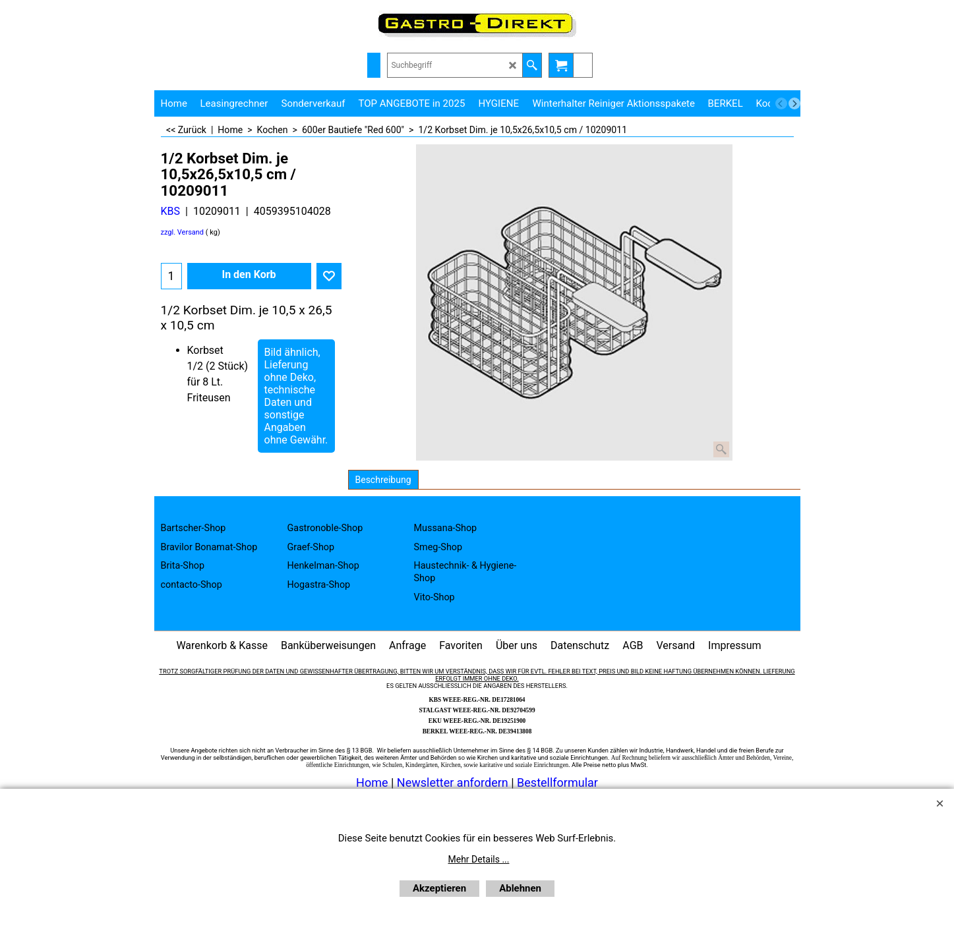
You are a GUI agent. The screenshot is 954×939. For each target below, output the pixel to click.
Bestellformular (557, 782)
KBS (171, 211)
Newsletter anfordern (454, 782)
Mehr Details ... (479, 859)
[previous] (781, 103)
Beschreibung (383, 479)
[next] (794, 103)
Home (372, 782)
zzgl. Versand (182, 232)
